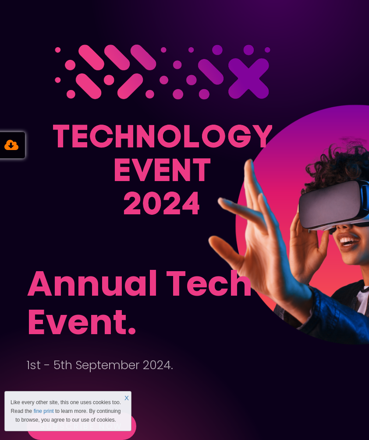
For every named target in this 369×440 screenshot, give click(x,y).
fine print (44, 411)
